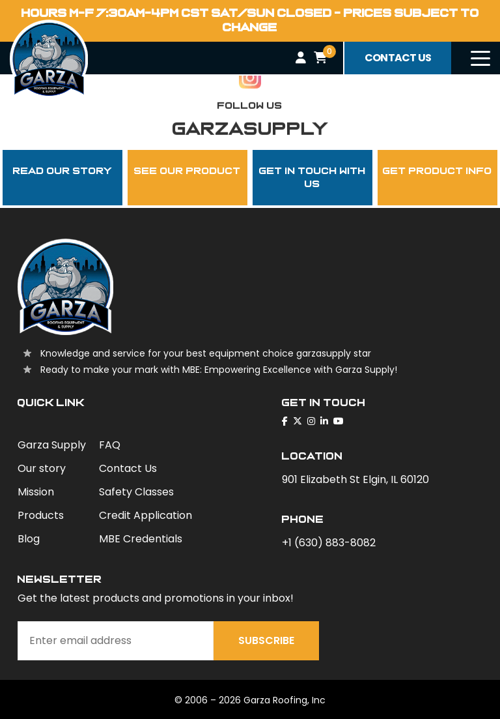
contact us (398, 57)
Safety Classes (136, 491)
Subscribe (266, 640)
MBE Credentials (140, 538)
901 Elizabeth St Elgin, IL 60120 (355, 479)
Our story (42, 468)
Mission (36, 491)
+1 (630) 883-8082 (329, 542)
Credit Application (145, 515)
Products (41, 515)
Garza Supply (52, 444)
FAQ (109, 444)
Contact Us (128, 468)
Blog (29, 538)
